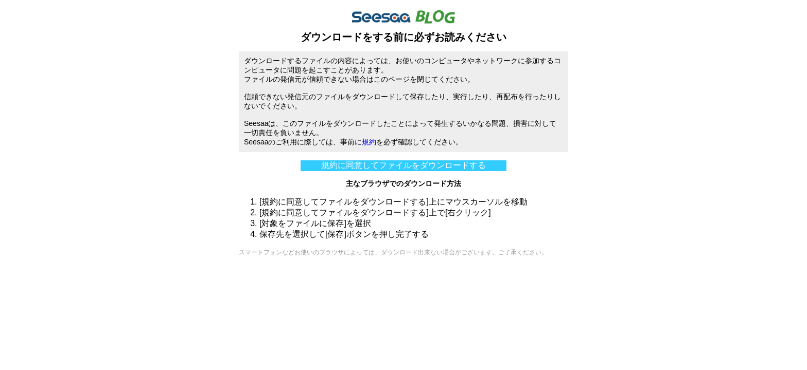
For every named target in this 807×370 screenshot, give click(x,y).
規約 (369, 142)
